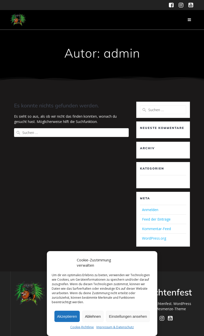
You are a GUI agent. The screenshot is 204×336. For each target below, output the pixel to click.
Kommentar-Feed (156, 228)
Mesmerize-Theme (170, 308)
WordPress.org (154, 238)
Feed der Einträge (156, 219)
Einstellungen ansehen (128, 316)
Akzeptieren (67, 316)
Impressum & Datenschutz (115, 327)
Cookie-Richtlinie (82, 327)
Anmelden (150, 209)
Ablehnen (93, 316)
